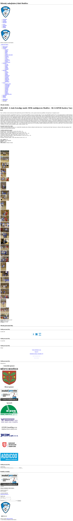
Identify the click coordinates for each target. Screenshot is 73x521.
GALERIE (5, 25)
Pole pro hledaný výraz (4, 467)
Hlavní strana (5, 46)
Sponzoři (6, 87)
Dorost (6, 71)
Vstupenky (7, 56)
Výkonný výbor (8, 83)
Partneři (6, 61)
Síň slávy (6, 89)
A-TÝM (4, 20)
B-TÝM (6, 64)
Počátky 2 (7, 93)
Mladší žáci (7, 79)
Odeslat (19, 501)
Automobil (7, 86)
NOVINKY (5, 19)
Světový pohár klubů (9, 54)
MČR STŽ (7, 78)
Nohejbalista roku (8, 94)
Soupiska (6, 49)
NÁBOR (4, 27)
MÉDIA (4, 26)
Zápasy (6, 50)
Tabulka (6, 51)
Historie (6, 91)
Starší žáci (7, 76)
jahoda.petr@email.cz (4, 494)
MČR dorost (7, 75)
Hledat (20, 467)
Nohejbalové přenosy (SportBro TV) (36, 353)
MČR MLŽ (7, 81)
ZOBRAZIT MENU (4, 44)
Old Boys (6, 68)
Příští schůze (7, 84)
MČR (6, 52)
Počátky (6, 92)
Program (6, 55)
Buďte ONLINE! (10, 518)
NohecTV (36, 351)
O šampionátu (7, 62)
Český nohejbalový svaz (36, 349)
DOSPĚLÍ (5, 21)
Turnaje (6, 53)
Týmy (6, 57)
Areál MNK (7, 85)
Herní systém (7, 60)
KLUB (4, 24)
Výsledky (6, 58)
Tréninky (6, 88)
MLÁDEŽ (5, 22)
